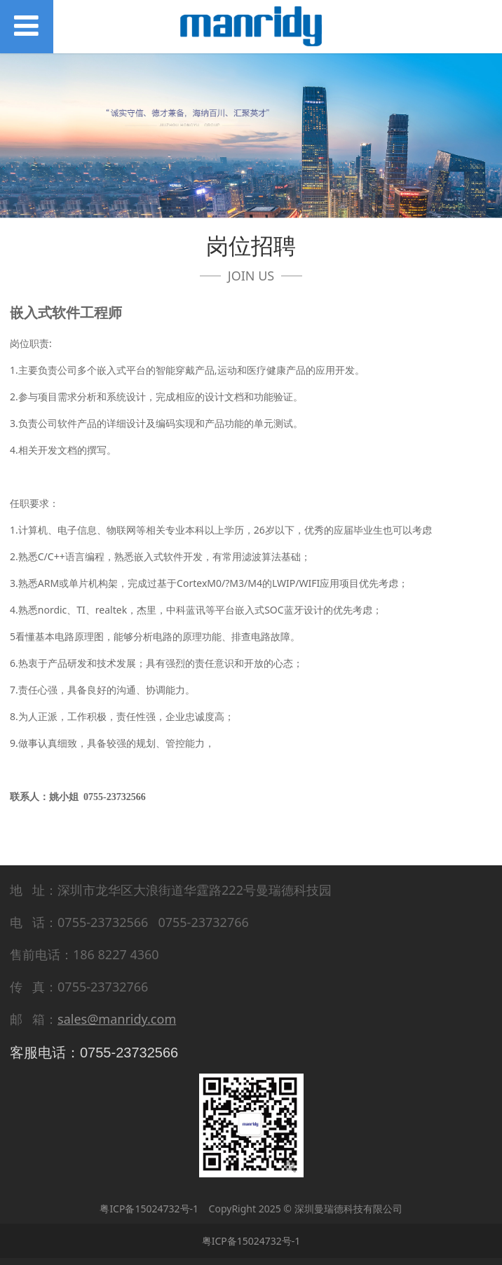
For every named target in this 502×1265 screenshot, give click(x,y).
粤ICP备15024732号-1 (149, 1208)
